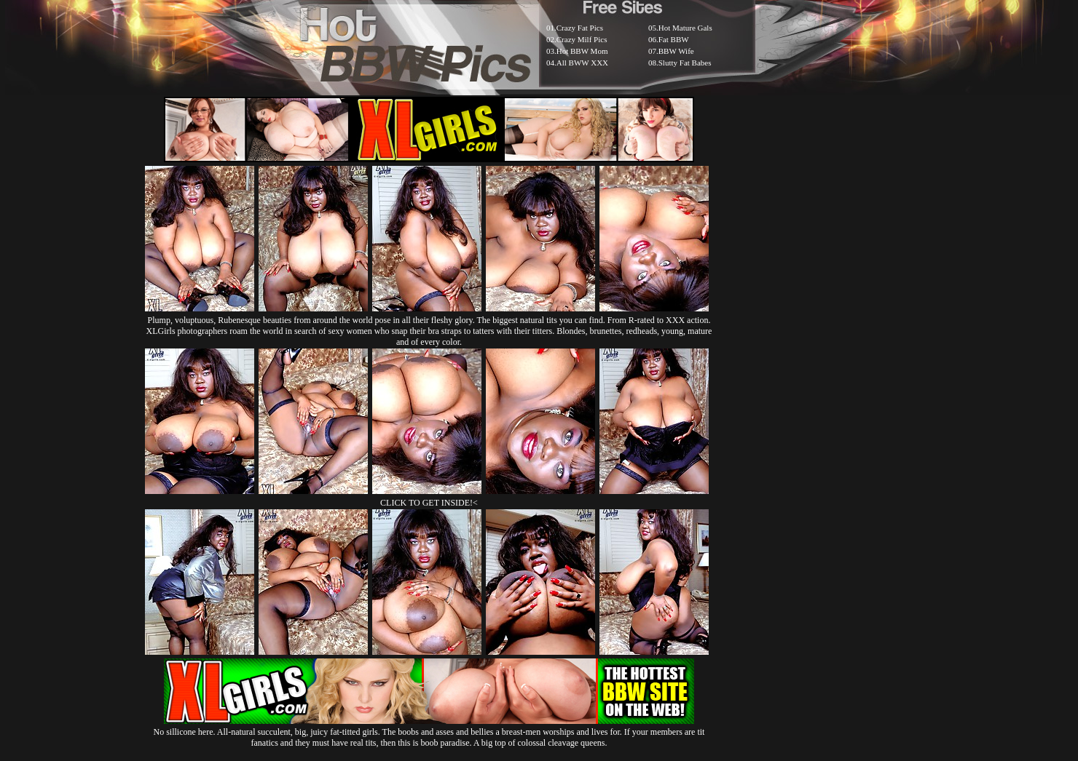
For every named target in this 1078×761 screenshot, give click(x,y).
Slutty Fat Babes (685, 62)
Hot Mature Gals (685, 27)
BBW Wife (676, 51)
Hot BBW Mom (582, 51)
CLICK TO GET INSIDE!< (429, 503)
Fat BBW (673, 39)
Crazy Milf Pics (581, 39)
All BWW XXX (582, 62)
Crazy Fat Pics (579, 27)
